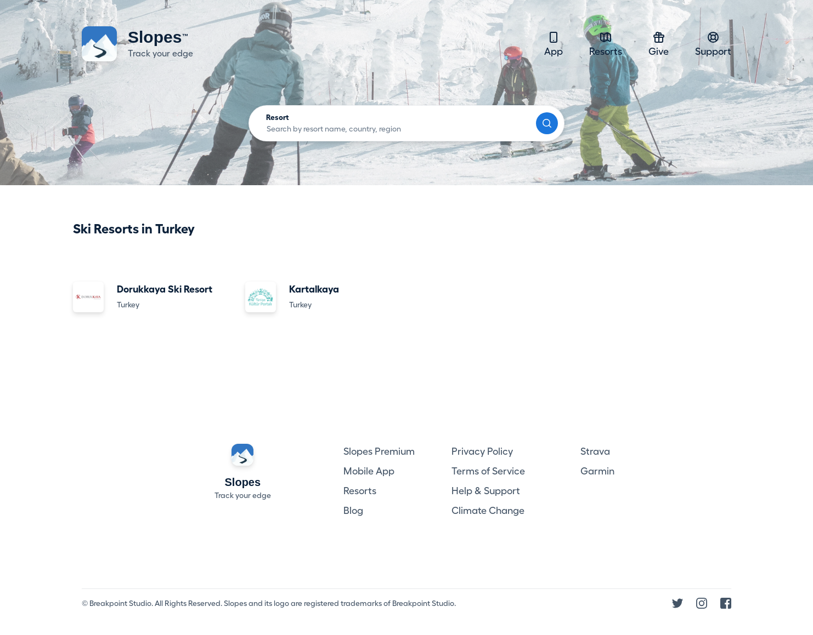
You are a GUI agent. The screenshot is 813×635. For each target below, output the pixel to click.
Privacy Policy (482, 451)
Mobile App (368, 471)
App (553, 43)
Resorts (605, 43)
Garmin (597, 471)
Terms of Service (488, 471)
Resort (277, 117)
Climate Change (487, 511)
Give (658, 43)
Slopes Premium (379, 451)
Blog (353, 511)
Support (713, 43)
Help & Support (485, 491)
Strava (595, 451)
